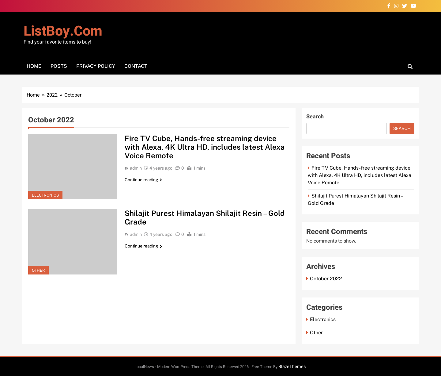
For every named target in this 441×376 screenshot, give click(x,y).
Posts (59, 66)
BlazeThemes (292, 366)
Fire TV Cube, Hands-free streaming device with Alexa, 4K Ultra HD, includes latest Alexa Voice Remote (205, 147)
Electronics (45, 195)
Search (315, 117)
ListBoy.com (63, 31)
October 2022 (326, 279)
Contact (135, 66)
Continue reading (143, 179)
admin (136, 168)
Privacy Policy (95, 66)
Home (34, 66)
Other (38, 270)
